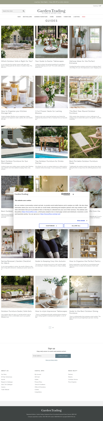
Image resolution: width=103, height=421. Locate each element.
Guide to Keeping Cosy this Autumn (50, 261)
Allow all (76, 225)
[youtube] (58, 365)
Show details (81, 220)
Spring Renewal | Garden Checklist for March (16, 262)
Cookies (37, 389)
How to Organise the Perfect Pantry (84, 261)
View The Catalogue (6, 384)
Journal (3, 379)
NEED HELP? (72, 370)
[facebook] (44, 365)
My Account (38, 374)
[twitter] (51, 365)
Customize (51, 225)
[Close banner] (80, 194)
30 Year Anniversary (6, 377)
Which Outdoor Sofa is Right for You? (17, 61)
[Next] (57, 327)
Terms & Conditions (40, 384)
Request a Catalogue (7, 382)
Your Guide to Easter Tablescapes (49, 61)
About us (5, 370)
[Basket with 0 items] (99, 11)
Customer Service (73, 379)
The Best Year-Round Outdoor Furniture (82, 112)
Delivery (70, 374)
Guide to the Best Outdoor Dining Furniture (83, 312)
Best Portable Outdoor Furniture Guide (83, 162)
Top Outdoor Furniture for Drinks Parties (49, 162)
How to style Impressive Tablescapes (51, 311)
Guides (36, 379)
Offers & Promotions (40, 387)
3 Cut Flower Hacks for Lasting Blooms (48, 112)
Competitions (38, 392)
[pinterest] (55, 365)
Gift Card (37, 377)
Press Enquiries (72, 382)
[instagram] (48, 365)
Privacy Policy (38, 382)
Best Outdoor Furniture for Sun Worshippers (14, 162)
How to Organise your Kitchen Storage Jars (14, 112)
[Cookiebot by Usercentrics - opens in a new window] (62, 194)
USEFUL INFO (39, 370)
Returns (70, 377)
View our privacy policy (51, 360)
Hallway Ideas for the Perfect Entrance (82, 62)
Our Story (3, 374)
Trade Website (5, 389)
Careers (3, 387)
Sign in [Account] (95, 11)
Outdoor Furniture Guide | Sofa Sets (16, 311)
